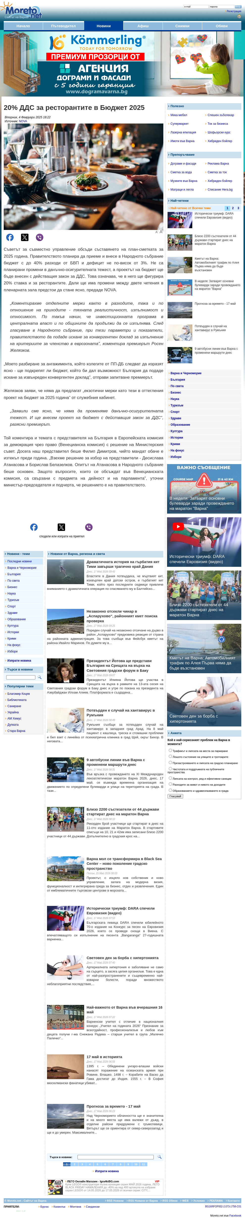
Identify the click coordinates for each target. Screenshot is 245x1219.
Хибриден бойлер (218, 141)
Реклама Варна (217, 163)
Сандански (91, 1206)
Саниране (14, 706)
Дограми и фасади (182, 163)
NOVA (23, 121)
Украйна (13, 712)
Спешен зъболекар (219, 115)
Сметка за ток (216, 172)
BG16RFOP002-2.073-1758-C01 (223, 1206)
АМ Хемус (14, 718)
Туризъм (13, 600)
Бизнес (12, 587)
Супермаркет (178, 123)
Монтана (74, 1206)
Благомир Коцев (18, 694)
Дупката (13, 724)
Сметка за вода (180, 172)
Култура (13, 625)
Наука (11, 593)
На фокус (13, 645)
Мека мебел (177, 115)
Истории (13, 632)
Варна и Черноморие (22, 568)
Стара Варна (16, 731)
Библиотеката (16, 700)
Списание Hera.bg (219, 189)
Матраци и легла (181, 189)
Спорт (11, 606)
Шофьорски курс (217, 132)
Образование (16, 619)
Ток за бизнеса (216, 123)
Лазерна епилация (182, 132)
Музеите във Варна (182, 181)
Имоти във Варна (181, 141)
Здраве (12, 613)
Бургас (44, 1206)
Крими (11, 638)
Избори (12, 651)
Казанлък (58, 1206)
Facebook (235, 1215)
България (14, 574)
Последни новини (19, 561)
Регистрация (234, 11)
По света (13, 580)
